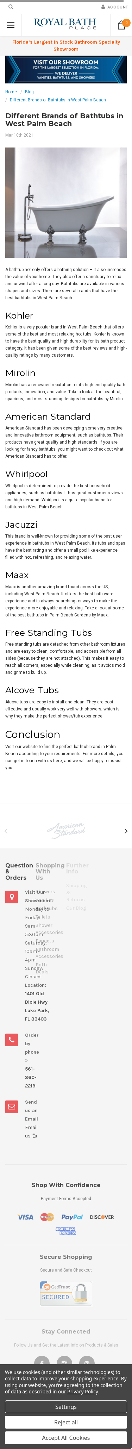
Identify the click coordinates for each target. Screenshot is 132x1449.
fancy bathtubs (41, 449)
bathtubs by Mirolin (105, 398)
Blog (29, 91)
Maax (102, 615)
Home (11, 91)
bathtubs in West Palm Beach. (34, 506)
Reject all (66, 1422)
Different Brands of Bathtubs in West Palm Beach (58, 100)
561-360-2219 (31, 1077)
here (57, 760)
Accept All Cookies (66, 1438)
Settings (66, 1407)
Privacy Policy (82, 1391)
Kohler (11, 327)
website (30, 746)
